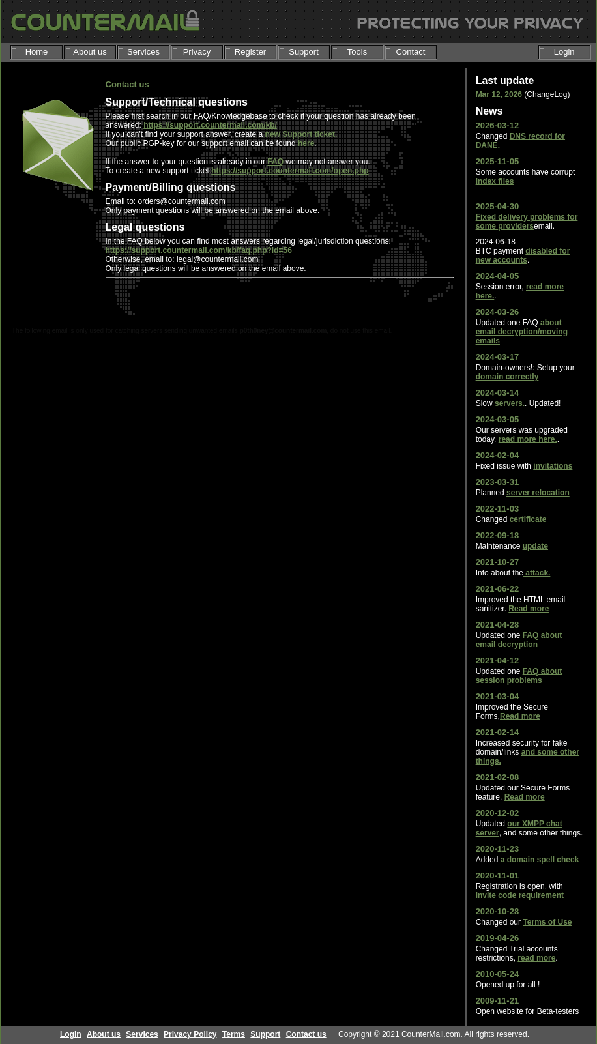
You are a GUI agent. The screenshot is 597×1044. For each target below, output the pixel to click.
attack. (536, 572)
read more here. (528, 439)
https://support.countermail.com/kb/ (210, 125)
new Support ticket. (301, 134)
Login (564, 52)
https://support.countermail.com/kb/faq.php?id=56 (199, 250)
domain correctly (507, 376)
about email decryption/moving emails (522, 331)
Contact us (306, 1034)
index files (495, 181)
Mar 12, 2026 (499, 94)
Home (36, 52)
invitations (552, 466)
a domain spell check (540, 859)
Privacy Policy (190, 1034)
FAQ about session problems (519, 676)
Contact (411, 52)
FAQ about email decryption (519, 640)
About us (89, 52)
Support (304, 52)
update (535, 546)
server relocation (538, 492)
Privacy (197, 52)
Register (250, 52)
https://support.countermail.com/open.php (289, 170)
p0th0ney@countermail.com (283, 330)
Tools (357, 52)
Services (143, 52)
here (306, 143)
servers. (510, 403)
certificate (528, 519)
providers (516, 226)
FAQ (275, 161)
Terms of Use (547, 922)
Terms (233, 1034)
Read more (528, 608)
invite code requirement (520, 895)
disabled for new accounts (523, 255)
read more (536, 958)
